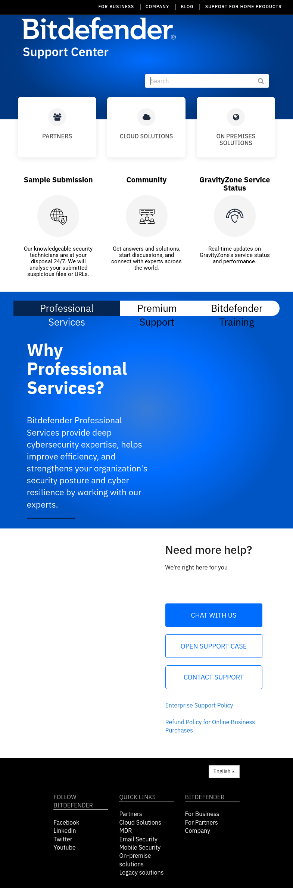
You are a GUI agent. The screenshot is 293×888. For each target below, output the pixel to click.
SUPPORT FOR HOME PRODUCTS (243, 6)
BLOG (187, 6)
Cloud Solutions (140, 822)
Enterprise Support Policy (199, 705)
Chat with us (214, 615)
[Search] (207, 81)
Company (198, 830)
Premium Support (157, 307)
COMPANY (157, 6)
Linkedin (64, 830)
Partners (130, 814)
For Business (202, 814)
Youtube (64, 847)
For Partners (201, 822)
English (224, 771)
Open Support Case (214, 646)
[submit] (264, 81)
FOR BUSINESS (116, 6)
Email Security (138, 839)
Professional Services (67, 309)
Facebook (66, 822)
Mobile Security (139, 847)
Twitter (62, 839)
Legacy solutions (141, 872)
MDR (125, 830)
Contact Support (214, 677)
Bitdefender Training (236, 307)
